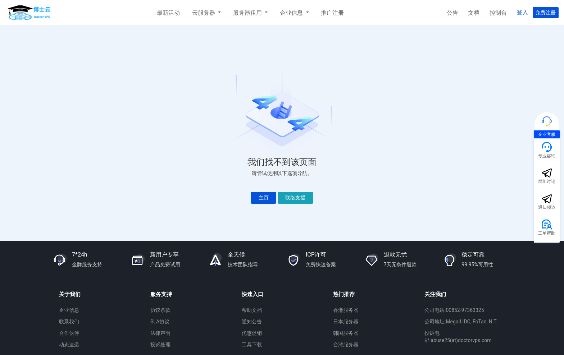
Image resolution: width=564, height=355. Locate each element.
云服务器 (204, 12)
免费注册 (546, 12)
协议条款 (160, 310)
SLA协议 (159, 321)
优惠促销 (252, 333)
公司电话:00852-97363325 (454, 310)
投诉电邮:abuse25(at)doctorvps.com (457, 336)
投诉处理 (160, 344)
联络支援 (295, 197)
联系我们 (69, 321)
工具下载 (252, 344)
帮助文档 (252, 310)
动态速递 (69, 344)
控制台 (498, 12)
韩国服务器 (345, 333)
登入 (522, 12)
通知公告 (252, 321)
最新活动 (168, 12)
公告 (452, 12)
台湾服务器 (345, 344)
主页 (264, 197)
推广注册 (332, 12)
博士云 (30, 12)
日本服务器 (345, 321)
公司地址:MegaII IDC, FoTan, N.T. (460, 321)
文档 (473, 12)
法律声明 (160, 333)
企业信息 (292, 12)
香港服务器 (345, 310)
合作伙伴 (69, 333)
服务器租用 (248, 12)
